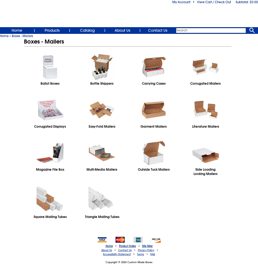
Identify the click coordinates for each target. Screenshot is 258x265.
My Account (181, 2)
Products (52, 30)
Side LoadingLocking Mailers (205, 171)
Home (17, 30)
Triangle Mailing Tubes (102, 217)
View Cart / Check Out (214, 2)
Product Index (127, 246)
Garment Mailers (154, 126)
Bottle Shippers (101, 83)
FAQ (152, 254)
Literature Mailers (205, 126)
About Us (122, 30)
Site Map (147, 246)
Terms (140, 254)
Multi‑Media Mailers (102, 169)
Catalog (87, 30)
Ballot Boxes (50, 83)
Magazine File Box (50, 169)
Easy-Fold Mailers (102, 126)
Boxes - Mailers (22, 36)
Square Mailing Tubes (50, 217)
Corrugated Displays (50, 126)
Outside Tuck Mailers (154, 169)
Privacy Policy (146, 250)
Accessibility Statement (117, 254)
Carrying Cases (154, 83)
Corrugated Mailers (205, 83)
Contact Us (157, 30)
